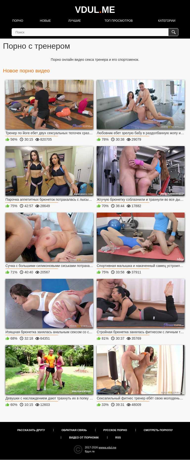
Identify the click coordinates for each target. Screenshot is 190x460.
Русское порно (115, 430)
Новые (45, 20)
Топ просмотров (118, 20)
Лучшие (74, 20)
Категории (166, 20)
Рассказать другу (31, 430)
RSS (118, 437)
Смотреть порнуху (158, 430)
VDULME (95, 10)
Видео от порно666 (84, 437)
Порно (17, 20)
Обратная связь (74, 430)
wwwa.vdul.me (108, 447)
